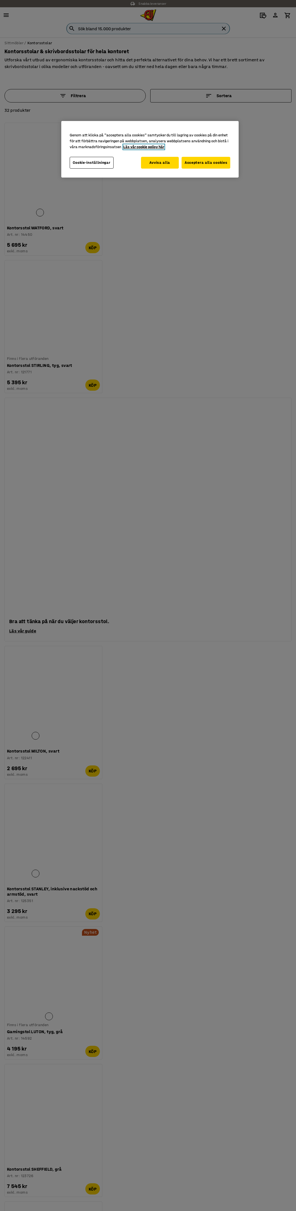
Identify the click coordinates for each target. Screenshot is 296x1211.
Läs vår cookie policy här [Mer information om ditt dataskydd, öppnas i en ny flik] (143, 147)
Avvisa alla (158, 162)
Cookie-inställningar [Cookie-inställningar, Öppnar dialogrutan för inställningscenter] (92, 162)
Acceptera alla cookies (206, 162)
